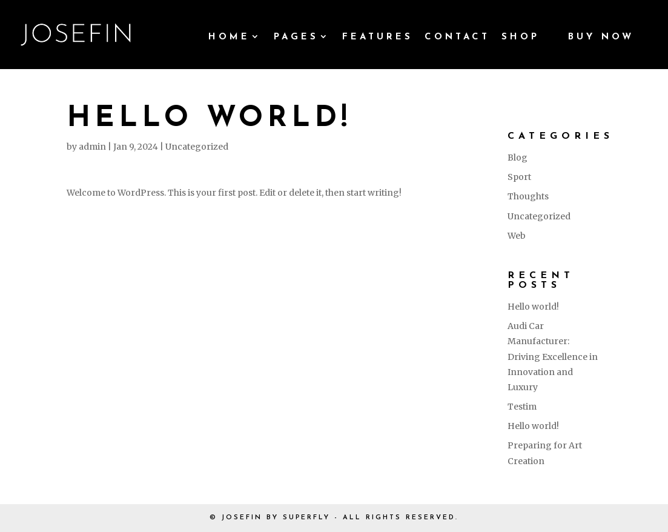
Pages (296, 37)
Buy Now (601, 37)
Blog (517, 157)
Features (377, 37)
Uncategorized (196, 146)
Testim (522, 406)
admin (92, 146)
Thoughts (528, 196)
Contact (457, 37)
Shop (520, 37)
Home (229, 37)
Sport (519, 176)
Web (517, 235)
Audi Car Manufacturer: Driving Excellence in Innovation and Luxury (553, 357)
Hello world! (533, 306)
